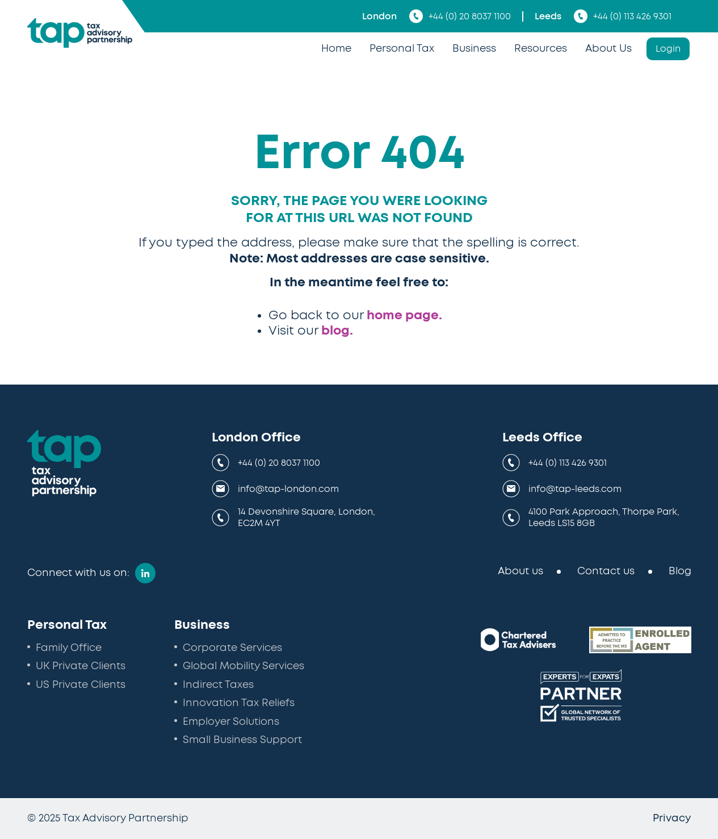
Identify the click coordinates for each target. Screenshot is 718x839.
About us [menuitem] (520, 571)
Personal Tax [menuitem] (402, 49)
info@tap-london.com (288, 489)
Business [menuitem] (474, 49)
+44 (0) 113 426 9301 (622, 16)
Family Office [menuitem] (69, 648)
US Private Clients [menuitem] (80, 685)
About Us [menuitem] (608, 49)
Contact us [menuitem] (606, 571)
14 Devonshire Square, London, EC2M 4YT (306, 517)
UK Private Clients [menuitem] (80, 666)
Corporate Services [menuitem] (232, 648)
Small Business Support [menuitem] (242, 740)
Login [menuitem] (668, 48)
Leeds (548, 16)
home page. (404, 315)
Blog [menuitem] (680, 571)
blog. (337, 330)
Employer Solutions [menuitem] (231, 722)
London (379, 16)
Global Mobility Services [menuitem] (243, 666)
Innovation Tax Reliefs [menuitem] (239, 703)
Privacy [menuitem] (672, 818)
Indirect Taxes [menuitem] (218, 685)
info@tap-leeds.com (575, 489)
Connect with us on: (78, 573)
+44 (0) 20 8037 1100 (460, 16)
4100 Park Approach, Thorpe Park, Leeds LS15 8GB (603, 517)
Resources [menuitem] (540, 49)
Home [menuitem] (336, 49)
